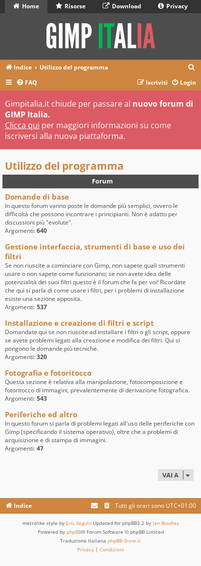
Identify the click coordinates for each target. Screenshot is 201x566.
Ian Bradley (166, 523)
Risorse (71, 6)
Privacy (173, 6)
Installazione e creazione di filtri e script (79, 323)
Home (26, 6)
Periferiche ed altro (41, 414)
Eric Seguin (78, 523)
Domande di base (37, 197)
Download (122, 6)
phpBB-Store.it (124, 540)
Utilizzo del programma (64, 166)
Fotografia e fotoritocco (48, 373)
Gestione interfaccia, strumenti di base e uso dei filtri (95, 251)
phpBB (74, 531)
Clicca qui (22, 125)
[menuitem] (191, 67)
